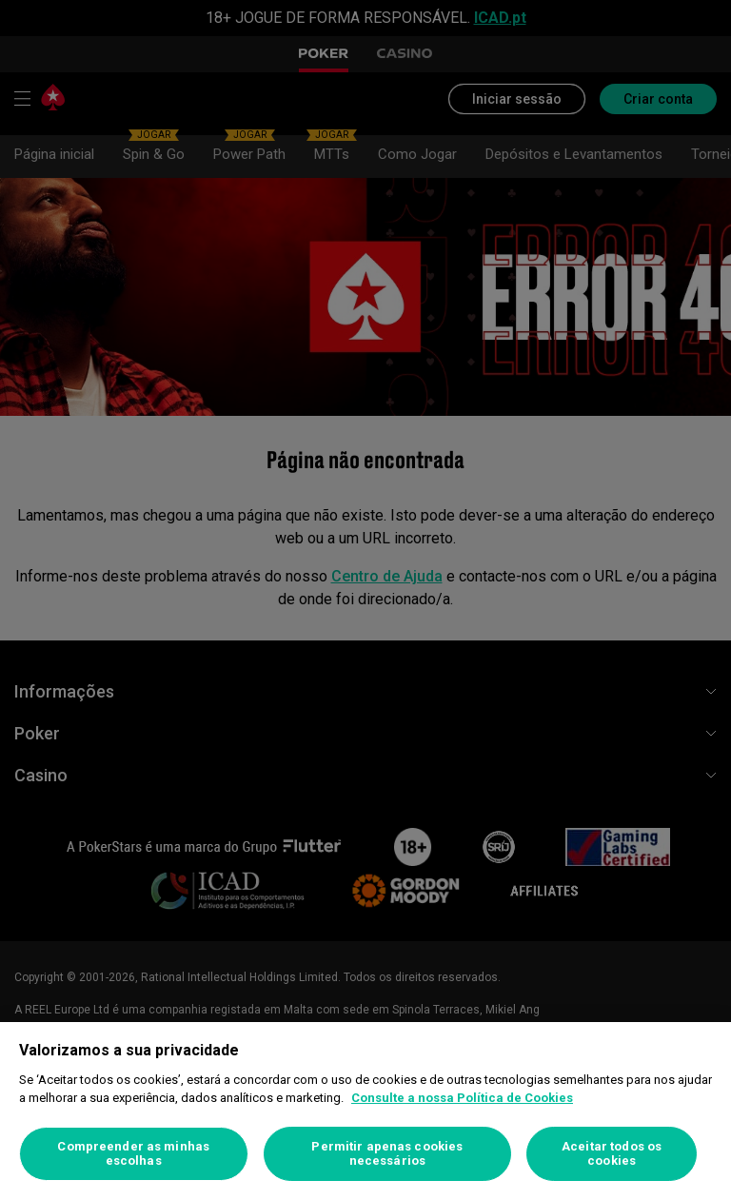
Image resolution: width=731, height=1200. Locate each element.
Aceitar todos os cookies (612, 1154)
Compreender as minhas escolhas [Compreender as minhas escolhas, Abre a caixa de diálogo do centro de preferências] (133, 1154)
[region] (365, 1111)
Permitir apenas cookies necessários (387, 1154)
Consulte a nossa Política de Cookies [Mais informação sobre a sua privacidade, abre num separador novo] (462, 1098)
